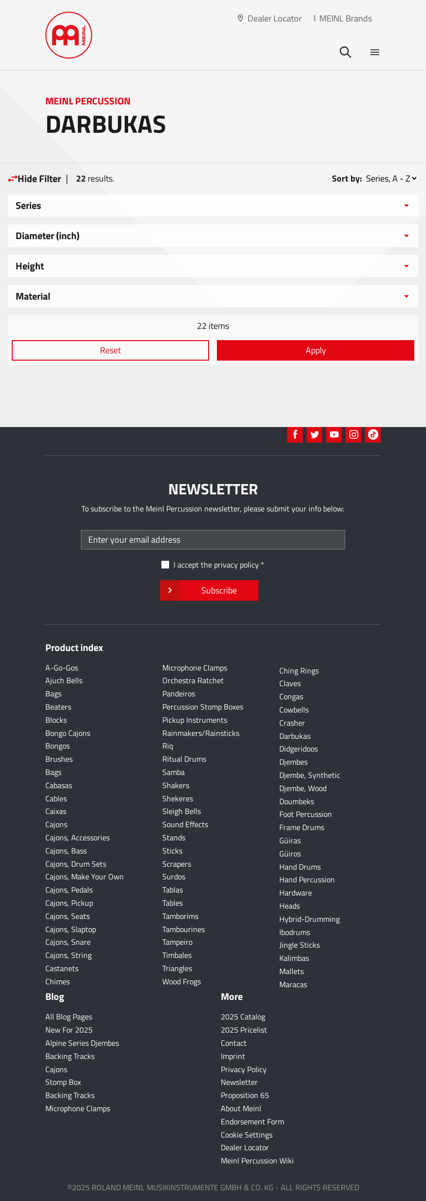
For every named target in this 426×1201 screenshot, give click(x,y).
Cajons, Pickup (69, 903)
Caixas (55, 811)
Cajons (56, 824)
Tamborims (180, 916)
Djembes (293, 762)
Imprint (233, 1056)
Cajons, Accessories (77, 837)
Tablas (172, 890)
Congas (291, 696)
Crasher (292, 723)
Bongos (57, 746)
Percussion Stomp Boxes (202, 706)
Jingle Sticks (299, 945)
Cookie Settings (246, 1134)
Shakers (175, 785)
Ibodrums (294, 932)
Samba (173, 772)
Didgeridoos (298, 748)
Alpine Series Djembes (82, 1043)
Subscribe (208, 590)
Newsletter (239, 1082)
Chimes (57, 981)
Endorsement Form (252, 1121)
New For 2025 (69, 1030)
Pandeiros (178, 693)
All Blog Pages (68, 1016)
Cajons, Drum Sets (75, 864)
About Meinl (241, 1108)
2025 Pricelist (244, 1030)
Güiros (290, 853)
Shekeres (177, 798)
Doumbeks (296, 801)
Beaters (58, 706)
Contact (234, 1043)
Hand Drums (300, 867)
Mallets (291, 971)
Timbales (177, 955)
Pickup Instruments (194, 720)
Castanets (61, 968)
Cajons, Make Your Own (84, 876)
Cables (56, 798)
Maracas (293, 984)
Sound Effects (185, 824)
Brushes (59, 759)
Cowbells (294, 709)
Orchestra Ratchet (193, 680)
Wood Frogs (181, 981)
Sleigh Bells (181, 811)
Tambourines (183, 929)
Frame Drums (301, 827)
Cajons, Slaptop (70, 929)
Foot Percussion (305, 814)
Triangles (177, 968)
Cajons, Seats (67, 916)
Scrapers (176, 864)
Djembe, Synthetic (309, 775)
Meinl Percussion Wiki (257, 1160)
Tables (172, 903)
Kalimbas (294, 958)
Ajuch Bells (63, 680)
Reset (110, 350)
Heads (289, 906)
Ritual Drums (184, 759)
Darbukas (294, 736)
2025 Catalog (243, 1016)
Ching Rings (299, 670)
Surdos (173, 876)
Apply (316, 350)
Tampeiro (177, 942)
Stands (173, 837)
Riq (167, 746)
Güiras (290, 840)
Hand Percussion (307, 879)
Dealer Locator (275, 18)
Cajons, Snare (68, 942)
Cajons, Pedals (69, 890)
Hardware (295, 892)
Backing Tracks (70, 1056)
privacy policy (236, 564)
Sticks (172, 850)
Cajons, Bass (66, 850)
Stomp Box (63, 1082)
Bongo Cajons (67, 733)
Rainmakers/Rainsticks (200, 733)
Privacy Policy (244, 1069)
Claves (290, 683)
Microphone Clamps (194, 667)
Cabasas (58, 785)
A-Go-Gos (61, 667)
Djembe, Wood (303, 788)
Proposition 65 (245, 1095)
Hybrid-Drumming (309, 919)
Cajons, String (68, 955)
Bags (53, 693)
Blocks (56, 720)
